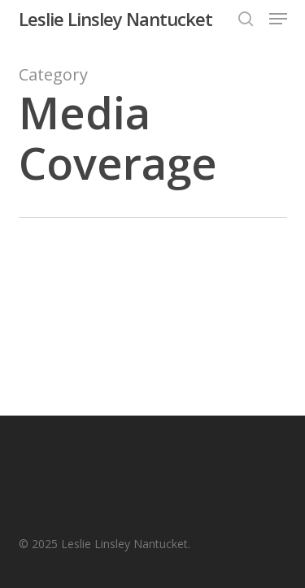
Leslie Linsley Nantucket (115, 19)
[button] (278, 19)
